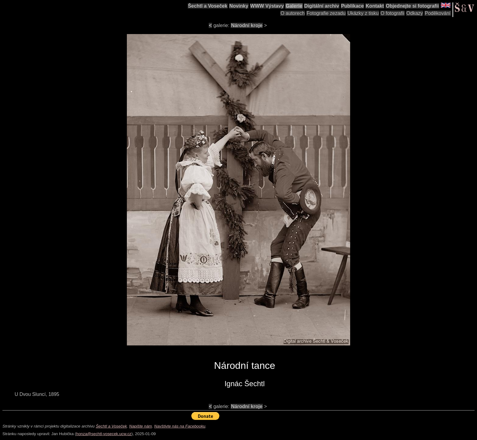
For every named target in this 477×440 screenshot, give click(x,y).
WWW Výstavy (267, 6)
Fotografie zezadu (326, 13)
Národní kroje (246, 25)
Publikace (352, 6)
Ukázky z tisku (362, 13)
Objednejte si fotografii (412, 6)
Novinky (238, 6)
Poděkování (438, 13)
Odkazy (414, 13)
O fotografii (392, 13)
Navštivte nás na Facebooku (179, 426)
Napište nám (140, 426)
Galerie (294, 6)
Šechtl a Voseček (208, 6)
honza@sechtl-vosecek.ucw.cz (103, 433)
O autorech (292, 13)
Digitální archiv (321, 6)
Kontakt (375, 6)
